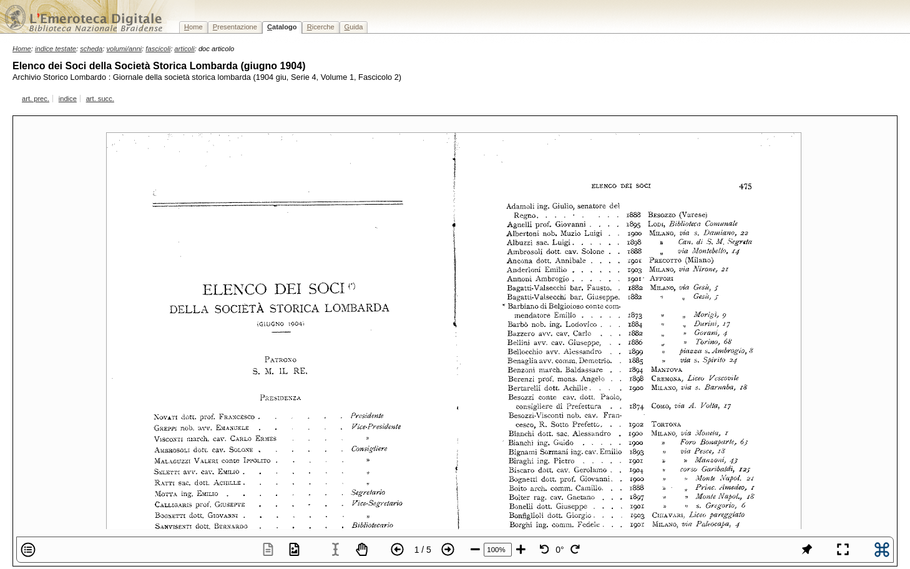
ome (193, 27)
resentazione (235, 27)
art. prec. (35, 98)
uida (354, 27)
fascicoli (157, 48)
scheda (91, 48)
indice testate (55, 48)
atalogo (282, 27)
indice (68, 98)
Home (21, 48)
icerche (321, 27)
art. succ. (100, 98)
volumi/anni (124, 48)
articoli (184, 48)
